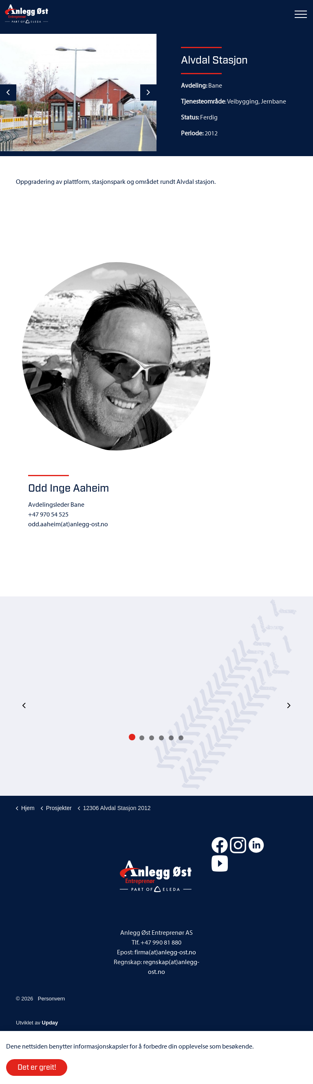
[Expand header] (301, 14)
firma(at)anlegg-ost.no (165, 952)
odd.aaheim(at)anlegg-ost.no (68, 524)
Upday (50, 1023)
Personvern (51, 999)
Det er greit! (36, 1067)
